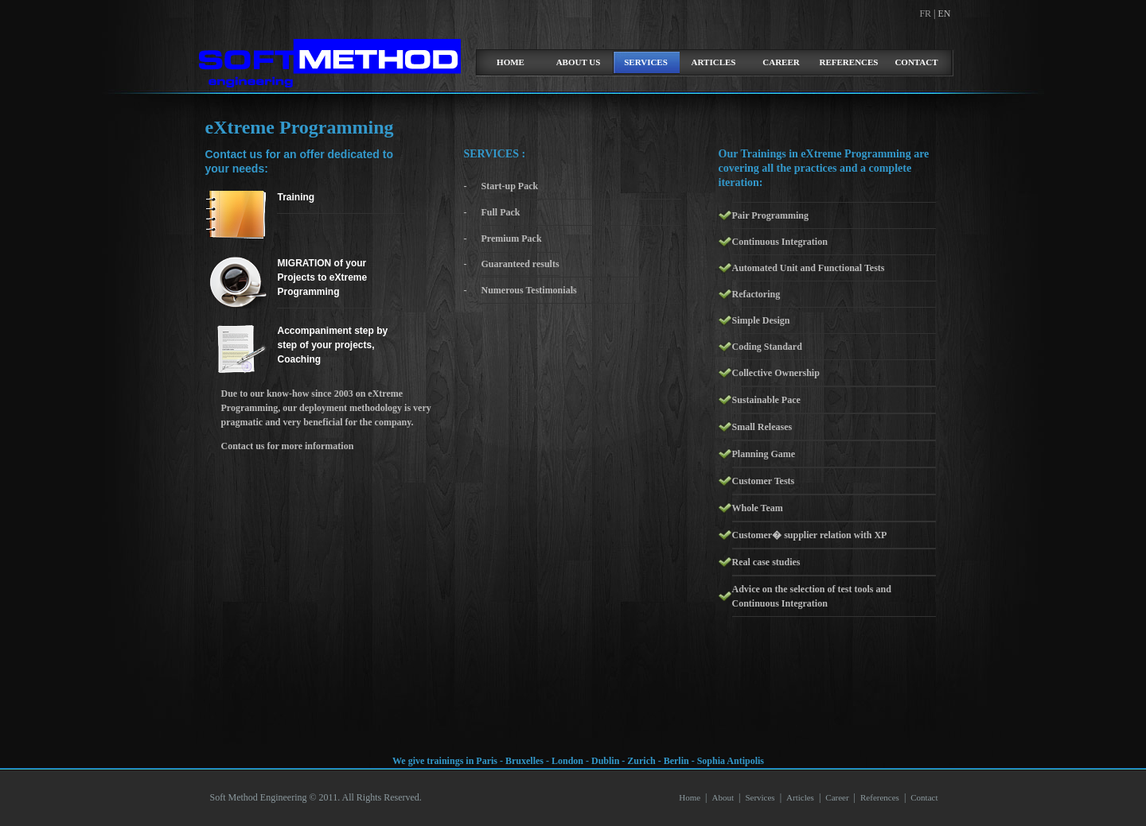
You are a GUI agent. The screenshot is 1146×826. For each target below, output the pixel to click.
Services (646, 62)
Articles (714, 62)
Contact (916, 62)
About (722, 797)
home (510, 62)
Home (689, 797)
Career (780, 62)
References (849, 62)
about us (578, 62)
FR (926, 13)
